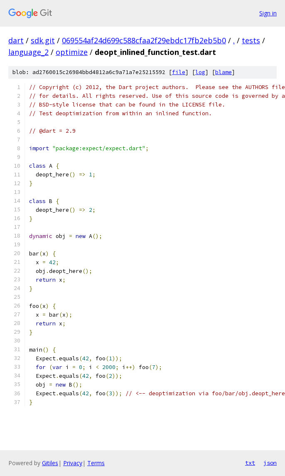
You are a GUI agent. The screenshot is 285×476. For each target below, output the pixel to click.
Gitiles (50, 463)
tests (251, 40)
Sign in (268, 13)
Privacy (72, 463)
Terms (96, 463)
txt (250, 462)
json (270, 462)
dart (16, 40)
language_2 (28, 52)
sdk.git (43, 40)
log (200, 72)
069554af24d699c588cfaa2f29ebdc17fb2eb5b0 (144, 40)
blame (223, 72)
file (178, 72)
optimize (72, 52)
